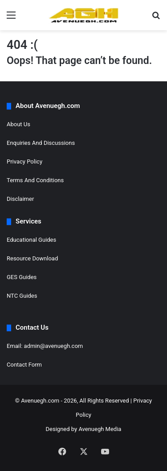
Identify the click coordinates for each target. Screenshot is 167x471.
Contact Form (24, 364)
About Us (18, 124)
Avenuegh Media (99, 429)
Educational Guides (31, 239)
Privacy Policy (24, 161)
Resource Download (32, 258)
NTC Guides (22, 295)
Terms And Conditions (35, 180)
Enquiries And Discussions (41, 143)
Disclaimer (20, 199)
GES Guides (22, 277)
